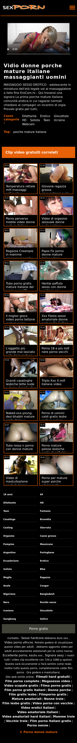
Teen (25, 124)
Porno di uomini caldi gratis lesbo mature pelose (54, 416)
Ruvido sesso (48, 602)
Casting (8, 527)
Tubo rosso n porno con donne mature (20, 447)
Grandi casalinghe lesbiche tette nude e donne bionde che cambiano (20, 386)
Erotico (45, 116)
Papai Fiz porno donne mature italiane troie (53, 254)
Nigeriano (9, 594)
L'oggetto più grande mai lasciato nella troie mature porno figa (20, 354)
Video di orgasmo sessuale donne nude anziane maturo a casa (54, 224)
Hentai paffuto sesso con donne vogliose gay (54, 287)
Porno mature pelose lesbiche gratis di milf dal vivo (53, 451)
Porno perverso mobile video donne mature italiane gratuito (20, 224)
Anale (6, 585)
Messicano (46, 544)
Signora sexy (54, 655)
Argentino (9, 552)
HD (43, 120)
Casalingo (9, 519)
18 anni (7, 494)
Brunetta (45, 519)
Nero (6, 602)
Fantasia (45, 511)
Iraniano (8, 610)
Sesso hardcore (32, 638)
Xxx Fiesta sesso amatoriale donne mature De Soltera (55, 319)
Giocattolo (29, 120)
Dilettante (29, 116)
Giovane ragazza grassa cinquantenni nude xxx (55, 192)
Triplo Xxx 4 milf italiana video (53, 382)
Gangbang (9, 619)
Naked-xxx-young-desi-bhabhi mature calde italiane (20, 416)
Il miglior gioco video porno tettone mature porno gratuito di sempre (20, 321)
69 (41, 494)
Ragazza (45, 577)
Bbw (42, 569)
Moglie (7, 577)
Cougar (44, 585)
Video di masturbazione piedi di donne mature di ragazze (19, 483)
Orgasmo (8, 536)
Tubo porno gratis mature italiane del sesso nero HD (20, 287)
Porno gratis (38, 629)
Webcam (53, 124)
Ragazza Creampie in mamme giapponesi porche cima (19, 256)
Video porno (13, 642)
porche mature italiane (30, 132)
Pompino (8, 544)
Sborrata (45, 527)
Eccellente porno (15, 655)
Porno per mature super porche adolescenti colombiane (54, 483)
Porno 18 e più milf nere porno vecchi (55, 350)
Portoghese (47, 552)
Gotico (44, 619)
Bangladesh (47, 594)
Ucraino (38, 124)
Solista (54, 120)
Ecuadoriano (11, 561)
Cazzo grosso (48, 536)
